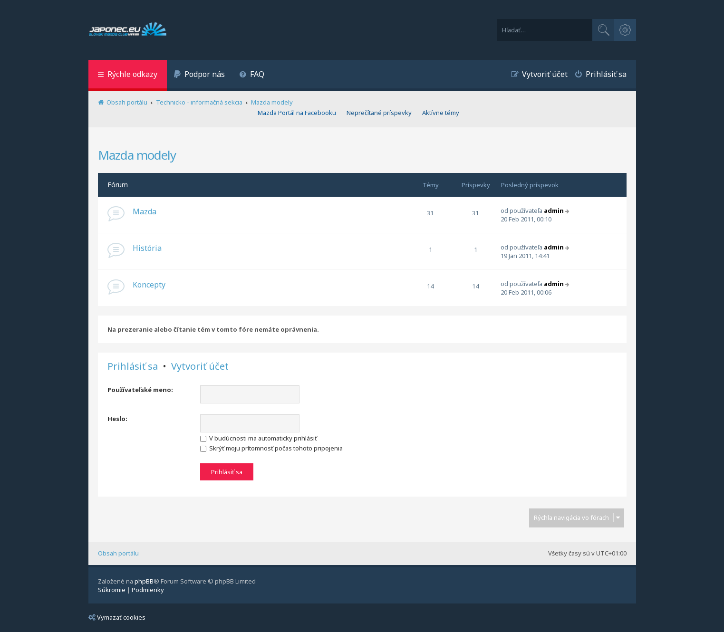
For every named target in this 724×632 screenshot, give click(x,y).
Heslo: (117, 418)
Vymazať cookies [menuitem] (116, 617)
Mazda (144, 211)
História (147, 248)
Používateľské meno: (140, 389)
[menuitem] (199, 75)
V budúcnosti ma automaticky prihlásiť (258, 438)
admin (554, 210)
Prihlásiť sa (132, 366)
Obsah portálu (118, 553)
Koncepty (149, 284)
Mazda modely (137, 154)
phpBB (144, 581)
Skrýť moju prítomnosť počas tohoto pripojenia (271, 448)
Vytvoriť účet (200, 366)
